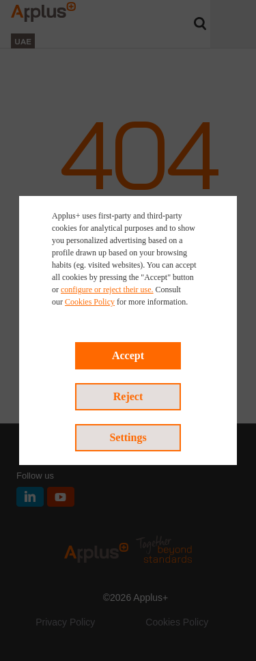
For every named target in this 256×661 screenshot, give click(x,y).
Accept (128, 355)
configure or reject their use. (107, 289)
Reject (128, 396)
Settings (127, 437)
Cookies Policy (90, 302)
